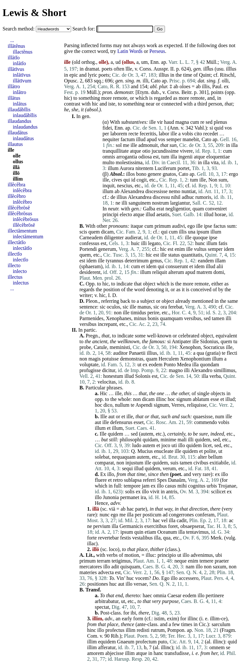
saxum (219, 566)
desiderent (90, 272)
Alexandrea (132, 191)
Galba (149, 208)
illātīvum (22, 80)
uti (174, 445)
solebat (102, 457)
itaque (137, 226)
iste (111, 103)
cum (194, 122)
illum (113, 168)
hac (130, 509)
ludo (136, 445)
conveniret (216, 208)
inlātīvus (21, 75)
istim (159, 618)
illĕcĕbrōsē (19, 207)
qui (126, 179)
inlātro (19, 92)
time (187, 75)
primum (162, 226)
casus (170, 485)
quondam (209, 364)
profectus (115, 630)
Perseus (157, 51)
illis (206, 86)
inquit (108, 185)
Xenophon (190, 347)
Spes (162, 480)
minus (140, 318)
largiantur (180, 203)
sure (203, 434)
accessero (188, 578)
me (126, 145)
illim (130, 630)
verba (215, 376)
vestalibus (142, 537)
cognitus (196, 485)
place (142, 549)
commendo (205, 422)
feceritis (148, 133)
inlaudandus (25, 127)
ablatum (201, 399)
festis (125, 537)
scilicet (218, 491)
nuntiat (189, 191)
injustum (135, 462)
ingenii (185, 156)
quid (218, 128)
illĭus (231, 69)
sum (222, 179)
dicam (107, 231)
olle (16, 155)
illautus (15, 144)
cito (198, 133)
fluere (101, 480)
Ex (103, 474)
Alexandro (201, 370)
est (156, 156)
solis (130, 491)
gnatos (169, 174)
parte (140, 509)
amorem (95, 653)
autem (147, 434)
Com (92, 636)
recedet (210, 133)
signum (184, 399)
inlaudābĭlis (25, 115)
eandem (206, 260)
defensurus (121, 422)
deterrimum (137, 260)
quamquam (171, 318)
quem (94, 231)
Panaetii (137, 353)
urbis (212, 485)
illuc (150, 555)
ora (163, 307)
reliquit (159, 272)
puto (162, 641)
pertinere (215, 595)
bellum (215, 457)
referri (149, 480)
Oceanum (167, 532)
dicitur (108, 370)
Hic (103, 393)
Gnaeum (125, 641)
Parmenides (91, 318)
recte (133, 133)
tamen (218, 318)
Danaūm (176, 480)
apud (152, 139)
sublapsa (133, 480)
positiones (97, 584)
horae (220, 214)
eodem (155, 364)
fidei (107, 128)
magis (94, 358)
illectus (15, 277)
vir (160, 122)
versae (140, 584)
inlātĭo (19, 63)
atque (135, 151)
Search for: (84, 28)
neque (180, 561)
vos (228, 128)
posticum (152, 514)
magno (176, 370)
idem (229, 249)
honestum (113, 376)
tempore (132, 485)
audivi (178, 226)
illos (130, 174)
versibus (192, 318)
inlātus (20, 103)
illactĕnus (22, 52)
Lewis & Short (34, 12)
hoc (171, 399)
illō (16, 173)
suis (174, 462)
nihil (175, 197)
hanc (158, 653)
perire (153, 312)
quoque (200, 237)
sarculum (221, 624)
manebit (191, 139)
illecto (14, 265)
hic (67, 98)
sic (103, 307)
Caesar (175, 595)
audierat (133, 237)
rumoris (203, 197)
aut (111, 416)
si (211, 128)
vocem (142, 578)
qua (200, 353)
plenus (220, 122)
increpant (107, 324)
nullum (122, 405)
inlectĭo (20, 259)
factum (127, 139)
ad (165, 514)
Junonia (111, 497)
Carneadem (91, 237)
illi (145, 80)
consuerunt (177, 266)
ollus (18, 161)
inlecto (20, 271)
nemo (174, 191)
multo (108, 162)
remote (120, 98)
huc (130, 578)
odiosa (145, 156)
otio (146, 151)
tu (235, 341)
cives (116, 179)
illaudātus (18, 132)
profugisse (90, 370)
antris (171, 491)
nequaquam (123, 457)
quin (138, 532)
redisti (143, 630)
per (105, 133)
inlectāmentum (28, 236)
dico (107, 405)
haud (169, 122)
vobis (187, 133)
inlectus (21, 282)
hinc (91, 630)
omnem (217, 647)
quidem (115, 434)
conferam (204, 514)
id (133, 179)
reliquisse (197, 405)
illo (181, 445)
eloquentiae (218, 156)
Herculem (169, 358)
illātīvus (16, 69)
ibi (133, 612)
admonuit (148, 145)
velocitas (106, 382)
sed (209, 122)
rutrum (158, 630)
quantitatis (191, 255)
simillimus (224, 370)
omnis (108, 156)
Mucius (145, 451)
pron (107, 92)
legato (154, 243)
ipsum (203, 231)
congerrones (181, 514)
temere (207, 561)
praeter (222, 561)
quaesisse (202, 416)
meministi (120, 347)
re (202, 122)
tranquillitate (115, 151)
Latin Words (130, 51)
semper (174, 139)
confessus (89, 243)
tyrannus (114, 260)
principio (167, 555)
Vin (120, 578)
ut (139, 364)
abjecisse (114, 653)
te (224, 353)
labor (164, 133)
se (228, 647)
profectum (146, 641)
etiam (150, 532)
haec (147, 595)
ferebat (175, 307)
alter (202, 457)
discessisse (156, 191)
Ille (103, 416)
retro (118, 480)
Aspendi (143, 405)
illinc (161, 399)
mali (181, 439)
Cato (155, 80)
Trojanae (227, 485)
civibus (200, 462)
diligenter (114, 237)
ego (191, 226)
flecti (232, 353)
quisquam (130, 566)
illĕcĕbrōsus (20, 213)
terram (104, 561)
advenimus (202, 555)
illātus (14, 98)
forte (92, 537)
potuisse (110, 358)
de (113, 197)
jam (146, 485)
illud (140, 139)
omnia (159, 595)
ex (226, 86)
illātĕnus (16, 46)
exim (172, 618)
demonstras (132, 358)
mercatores (90, 566)
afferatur (106, 647)
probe (85, 347)
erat (160, 208)
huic (135, 243)
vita (214, 162)
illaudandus (19, 121)
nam (190, 566)
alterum (176, 272)
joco (165, 445)
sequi (127, 468)
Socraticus (214, 347)
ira (143, 497)
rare (207, 474)
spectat (102, 607)
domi (218, 272)
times (187, 624)
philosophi (131, 439)
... (12, 40)
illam (220, 260)
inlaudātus (23, 138)
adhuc (188, 197)
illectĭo (15, 254)
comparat (104, 462)
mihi (182, 485)
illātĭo (14, 57)
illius (122, 197)
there (215, 509)
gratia (213, 353)
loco (113, 549)
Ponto (170, 364)
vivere (186, 151)
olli (225, 80)
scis (83, 231)
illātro (14, 86)
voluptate (89, 364)
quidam (150, 439)
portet (183, 168)
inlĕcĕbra (22, 190)
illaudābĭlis (19, 109)
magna (182, 122)
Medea (184, 364)
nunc (105, 514)
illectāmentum (22, 230)
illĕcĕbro (17, 196)
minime (168, 439)
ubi (219, 555)
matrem (204, 272)
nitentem (144, 168)
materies (88, 572)
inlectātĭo (22, 248)
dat (201, 80)
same (232, 301)
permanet (129, 497)
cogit (141, 179)
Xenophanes (118, 318)
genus (156, 260)
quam (198, 208)
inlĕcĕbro (22, 202)
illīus (164, 75)
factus (219, 226)
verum (169, 468)
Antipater (181, 341)
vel (164, 520)
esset (139, 422)
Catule (100, 347)
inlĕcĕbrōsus (25, 219)
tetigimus (121, 561)
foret (173, 526)
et (143, 266)
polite (210, 451)
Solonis (143, 376)
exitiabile (219, 462)
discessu (161, 197)
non (118, 312)
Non (213, 179)
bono (141, 174)
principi (110, 214)
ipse (208, 226)
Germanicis (131, 526)
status (174, 255)
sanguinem (139, 203)
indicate (125, 283)
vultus (200, 249)
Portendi (88, 249)
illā (16, 167)
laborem (118, 133)
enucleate (163, 451)
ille (152, 122)
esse (214, 399)
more (106, 98)
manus (144, 307)
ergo (233, 174)
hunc (200, 243)
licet (207, 445)
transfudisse (177, 653)
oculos (113, 307)
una (191, 231)
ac (231, 520)
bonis (153, 318)
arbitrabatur (107, 601)
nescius (124, 185)
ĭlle (129, 69)
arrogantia (126, 156)
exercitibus (155, 526)
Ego (165, 578)
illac (91, 543)
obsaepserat (192, 526)
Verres (177, 405)
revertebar (108, 537)
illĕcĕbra (16, 184)
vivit (154, 491)
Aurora (126, 168)
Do (155, 578)
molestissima (129, 162)
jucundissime (165, 151)
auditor (120, 353)
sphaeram (91, 266)
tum (165, 156)
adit (115, 566)
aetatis (162, 214)
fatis (222, 243)
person (215, 103)
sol (119, 145)
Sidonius (209, 341)
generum (107, 249)
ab (176, 86)
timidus (138, 312)
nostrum (160, 203)
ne (117, 203)
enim (180, 249)
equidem (107, 641)
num (219, 416)
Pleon (91, 301)
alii (220, 266)
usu (219, 69)
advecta (106, 572)
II (172, 69)
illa (234, 145)
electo (126, 214)
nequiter (110, 139)
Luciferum (165, 168)
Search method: (19, 28)
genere (154, 174)
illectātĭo (17, 242)
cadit (182, 520)
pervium (101, 526)
